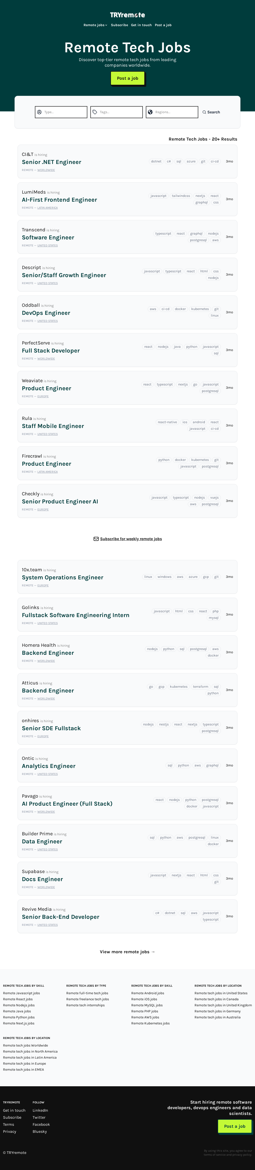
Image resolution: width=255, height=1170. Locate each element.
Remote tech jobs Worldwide (25, 1045)
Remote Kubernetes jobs (150, 1023)
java (177, 346)
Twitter (39, 1117)
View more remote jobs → (127, 952)
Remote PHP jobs (144, 1011)
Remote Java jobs (17, 1011)
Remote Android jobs (147, 993)
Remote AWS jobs (145, 1017)
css (216, 202)
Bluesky (40, 1131)
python (191, 346)
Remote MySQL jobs (147, 1005)
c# (169, 161)
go (195, 384)
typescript (163, 233)
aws (215, 240)
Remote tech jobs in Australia (218, 1017)
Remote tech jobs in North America (30, 1051)
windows (164, 577)
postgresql (198, 240)
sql (178, 161)
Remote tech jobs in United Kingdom (223, 1005)
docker (180, 309)
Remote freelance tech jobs (87, 999)
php (216, 611)
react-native (167, 422)
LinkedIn (40, 1110)
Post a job (163, 25)
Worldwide (46, 170)
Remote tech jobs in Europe (24, 1063)
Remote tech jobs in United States (221, 993)
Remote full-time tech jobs (87, 993)
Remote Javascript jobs (21, 993)
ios (184, 422)
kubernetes (200, 309)
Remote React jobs (18, 999)
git (203, 161)
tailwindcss (181, 196)
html (204, 271)
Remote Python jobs (19, 1017)
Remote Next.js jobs (18, 1023)
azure (191, 161)
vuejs (214, 497)
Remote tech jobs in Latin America (30, 1057)
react (215, 196)
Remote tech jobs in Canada (217, 999)
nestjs (164, 724)
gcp (206, 577)
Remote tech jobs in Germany (218, 1011)
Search (211, 112)
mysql (214, 618)
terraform (200, 686)
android (199, 422)
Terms (8, 1124)
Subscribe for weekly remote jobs (131, 538)
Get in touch (141, 25)
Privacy (9, 1131)
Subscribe (119, 25)
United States (47, 245)
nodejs (213, 233)
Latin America (47, 207)
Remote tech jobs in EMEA (23, 1069)
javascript (158, 196)
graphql (202, 202)
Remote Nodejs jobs (19, 1005)
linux (215, 315)
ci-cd (215, 161)
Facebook (41, 1124)
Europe (43, 396)
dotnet (156, 161)
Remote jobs (96, 25)
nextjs (200, 196)
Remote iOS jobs (144, 999)
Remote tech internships (85, 1005)
